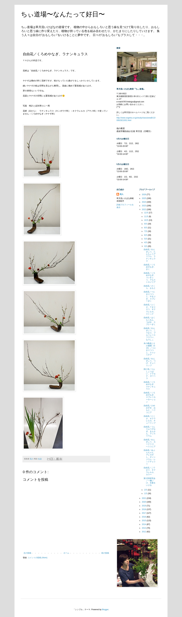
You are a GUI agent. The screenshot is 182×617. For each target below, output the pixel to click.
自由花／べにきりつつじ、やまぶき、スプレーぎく (150, 296)
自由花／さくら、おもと (150, 287)
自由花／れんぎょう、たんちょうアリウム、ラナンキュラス (150, 255)
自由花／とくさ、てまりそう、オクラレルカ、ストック (150, 309)
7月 (146, 231)
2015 (144, 520)
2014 (144, 524)
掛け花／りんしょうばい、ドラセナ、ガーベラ (150, 373)
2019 (144, 506)
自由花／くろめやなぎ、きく (150, 267)
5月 (146, 239)
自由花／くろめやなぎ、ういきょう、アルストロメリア (150, 277)
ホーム (66, 553)
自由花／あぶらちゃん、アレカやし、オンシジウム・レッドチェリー (150, 457)
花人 (122, 194)
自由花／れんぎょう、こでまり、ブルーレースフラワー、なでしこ (150, 334)
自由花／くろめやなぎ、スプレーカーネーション (150, 397)
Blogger (105, 609)
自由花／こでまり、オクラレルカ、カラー (150, 471)
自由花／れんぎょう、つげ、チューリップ (150, 362)
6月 (146, 235)
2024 (144, 202)
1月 (146, 493)
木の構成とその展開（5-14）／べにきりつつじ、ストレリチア (150, 349)
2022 (144, 209)
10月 (146, 220)
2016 (144, 517)
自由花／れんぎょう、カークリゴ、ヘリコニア (150, 443)
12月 (146, 213)
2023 (144, 206)
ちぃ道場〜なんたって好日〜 (63, 14)
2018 (144, 509)
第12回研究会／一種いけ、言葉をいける (150, 481)
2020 (144, 502)
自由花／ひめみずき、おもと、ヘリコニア (150, 409)
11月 (146, 216)
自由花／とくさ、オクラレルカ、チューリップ (150, 419)
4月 (146, 242)
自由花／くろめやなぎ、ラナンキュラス (150, 385)
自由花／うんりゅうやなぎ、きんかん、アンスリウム (150, 431)
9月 (146, 224)
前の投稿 (105, 553)
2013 (144, 528)
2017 (144, 513)
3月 (146, 246)
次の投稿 (27, 553)
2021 (144, 498)
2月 (146, 490)
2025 (144, 198)
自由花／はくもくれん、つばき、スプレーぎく (150, 321)
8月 (146, 228)
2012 (144, 532)
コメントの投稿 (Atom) (37, 558)
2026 (144, 194)
